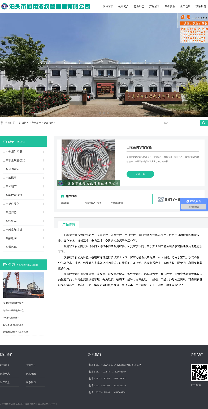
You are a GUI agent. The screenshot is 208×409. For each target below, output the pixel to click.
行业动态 (139, 6)
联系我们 (201, 6)
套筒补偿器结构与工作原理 (15, 332)
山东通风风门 (11, 246)
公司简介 (123, 6)
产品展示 (154, 6)
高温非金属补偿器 (93, 202)
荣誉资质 (170, 6)
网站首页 (108, 6)
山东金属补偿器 (12, 151)
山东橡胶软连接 (12, 195)
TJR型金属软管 (116, 202)
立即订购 (140, 174)
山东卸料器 (10, 220)
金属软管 (48, 123)
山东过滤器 (10, 212)
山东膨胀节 (10, 177)
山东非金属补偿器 (14, 160)
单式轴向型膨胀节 (11, 317)
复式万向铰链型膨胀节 (13, 324)
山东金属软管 (11, 169)
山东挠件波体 (11, 203)
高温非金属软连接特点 (13, 310)
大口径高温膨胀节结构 (13, 303)
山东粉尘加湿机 (12, 229)
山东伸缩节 (10, 186)
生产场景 (185, 6)
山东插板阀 (10, 238)
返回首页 (24, 123)
